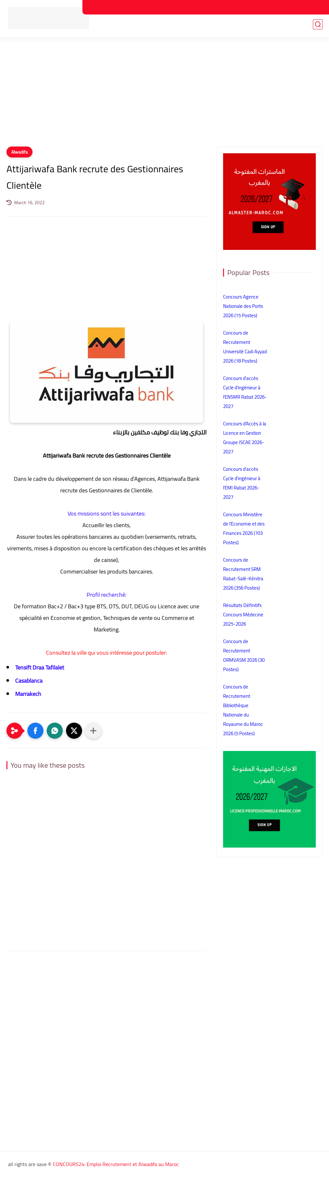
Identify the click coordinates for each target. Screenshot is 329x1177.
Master (286, 26)
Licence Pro (260, 26)
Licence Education (107, 7)
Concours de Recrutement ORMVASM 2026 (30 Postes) (244, 655)
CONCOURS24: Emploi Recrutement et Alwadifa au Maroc (116, 1164)
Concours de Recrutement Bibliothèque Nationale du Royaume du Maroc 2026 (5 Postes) (243, 710)
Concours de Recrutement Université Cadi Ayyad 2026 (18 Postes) (245, 346)
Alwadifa (134, 26)
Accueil (111, 26)
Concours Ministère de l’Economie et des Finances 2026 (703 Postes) (244, 528)
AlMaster (198, 7)
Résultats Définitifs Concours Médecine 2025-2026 (243, 615)
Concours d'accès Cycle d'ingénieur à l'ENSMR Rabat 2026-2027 (245, 392)
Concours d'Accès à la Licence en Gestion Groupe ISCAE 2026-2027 (244, 437)
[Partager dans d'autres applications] (93, 731)
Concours (160, 26)
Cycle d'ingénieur (231, 7)
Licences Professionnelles (156, 7)
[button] (35, 731)
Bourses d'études (271, 7)
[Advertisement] (164, 97)
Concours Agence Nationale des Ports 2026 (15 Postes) (243, 306)
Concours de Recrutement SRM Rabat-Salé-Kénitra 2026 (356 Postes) (243, 574)
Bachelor (185, 26)
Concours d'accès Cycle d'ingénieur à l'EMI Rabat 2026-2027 (241, 483)
